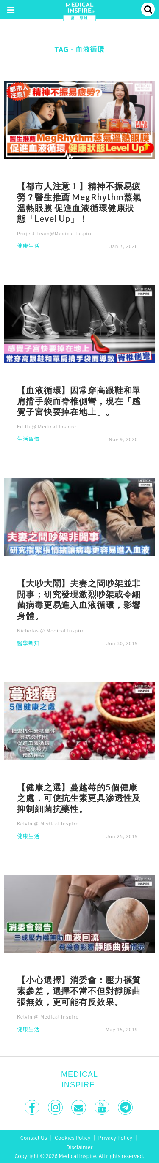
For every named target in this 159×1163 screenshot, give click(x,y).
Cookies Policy (72, 1137)
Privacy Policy (115, 1137)
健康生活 (28, 246)
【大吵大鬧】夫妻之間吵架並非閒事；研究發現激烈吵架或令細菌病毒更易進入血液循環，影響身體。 (79, 599)
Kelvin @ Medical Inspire (47, 823)
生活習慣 (28, 439)
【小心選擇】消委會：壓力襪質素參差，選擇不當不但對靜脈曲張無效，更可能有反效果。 (79, 991)
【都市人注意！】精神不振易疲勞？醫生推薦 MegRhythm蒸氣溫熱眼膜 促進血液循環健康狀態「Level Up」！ (79, 202)
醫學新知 (28, 643)
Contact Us (33, 1137)
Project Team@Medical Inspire (55, 233)
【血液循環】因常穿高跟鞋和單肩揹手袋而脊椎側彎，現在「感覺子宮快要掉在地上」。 (79, 401)
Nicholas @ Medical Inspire (51, 630)
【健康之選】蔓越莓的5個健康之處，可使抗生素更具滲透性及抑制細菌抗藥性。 (79, 798)
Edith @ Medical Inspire (46, 426)
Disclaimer (80, 1147)
